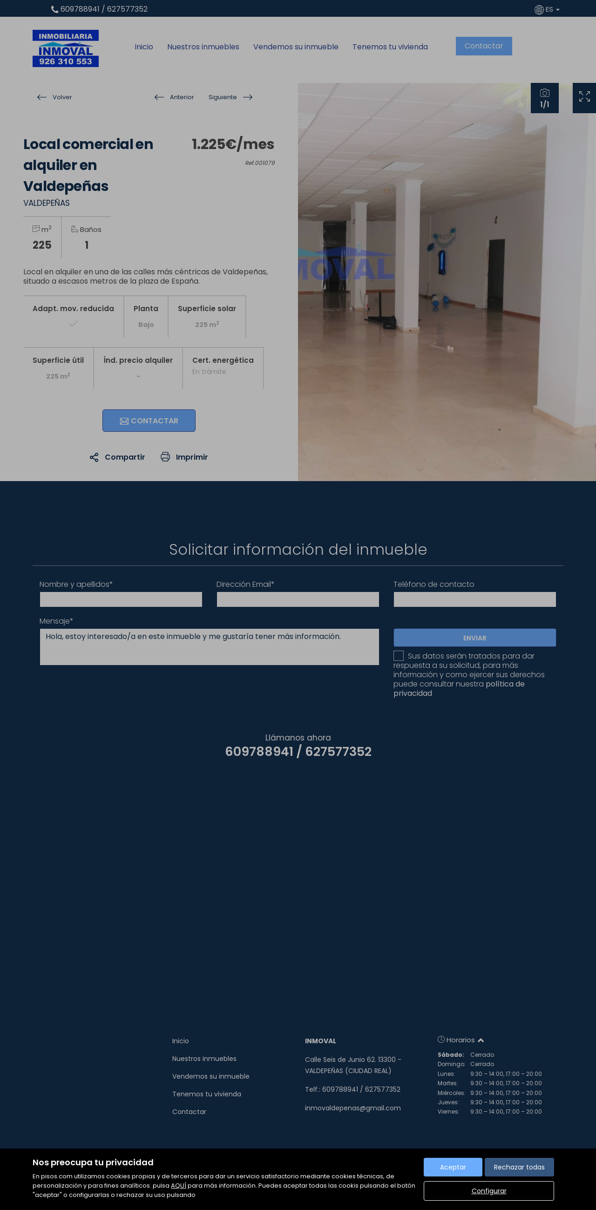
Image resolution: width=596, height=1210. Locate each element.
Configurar (489, 1191)
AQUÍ (178, 1185)
